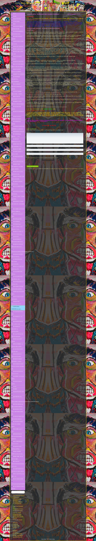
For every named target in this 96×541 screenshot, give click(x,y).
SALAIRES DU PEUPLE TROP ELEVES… (17, 183)
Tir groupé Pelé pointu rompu (18, 391)
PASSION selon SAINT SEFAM (17, 340)
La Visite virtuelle (16, 21)
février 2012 (15, 524)
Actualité (14, 16)
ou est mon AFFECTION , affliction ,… (17, 273)
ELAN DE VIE (16, 236)
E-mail (28, 148)
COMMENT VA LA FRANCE (18, 74)
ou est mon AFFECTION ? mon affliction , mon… (17, 278)
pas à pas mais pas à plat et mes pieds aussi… (17, 350)
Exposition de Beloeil (17, 501)
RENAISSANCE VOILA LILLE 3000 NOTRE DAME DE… (17, 412)
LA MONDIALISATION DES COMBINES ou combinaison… (18, 127)
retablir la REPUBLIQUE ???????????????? (17, 442)
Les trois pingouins (17, 503)
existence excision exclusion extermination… (17, 298)
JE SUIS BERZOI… (17, 221)
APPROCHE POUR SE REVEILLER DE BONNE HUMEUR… (17, 436)
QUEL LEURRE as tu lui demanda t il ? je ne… (17, 228)
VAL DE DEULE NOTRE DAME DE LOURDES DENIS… (17, 424)
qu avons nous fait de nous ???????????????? (17, 372)
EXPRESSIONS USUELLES (18, 131)
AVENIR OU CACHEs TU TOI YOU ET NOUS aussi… (17, 233)
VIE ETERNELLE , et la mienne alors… (17, 318)
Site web (28, 152)
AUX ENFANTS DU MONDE (16, 122)
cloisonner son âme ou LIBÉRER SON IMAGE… (17, 117)
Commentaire (29, 132)
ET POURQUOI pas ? (17, 224)
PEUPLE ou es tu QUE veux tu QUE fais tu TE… (18, 268)
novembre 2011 (16, 525)
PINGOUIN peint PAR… (17, 219)
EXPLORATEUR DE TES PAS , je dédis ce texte (17, 323)
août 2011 (15, 527)
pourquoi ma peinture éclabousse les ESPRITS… (17, 70)
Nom (28, 144)
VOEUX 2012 (16, 497)
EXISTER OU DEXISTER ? (18, 61)
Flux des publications (17, 533)
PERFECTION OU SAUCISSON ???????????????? (18, 97)
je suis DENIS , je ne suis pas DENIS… (18, 377)
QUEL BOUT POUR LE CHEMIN (17, 37)
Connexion (15, 531)
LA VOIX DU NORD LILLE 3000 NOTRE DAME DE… (18, 418)
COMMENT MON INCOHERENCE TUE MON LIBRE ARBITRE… (17, 167)
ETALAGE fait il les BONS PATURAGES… (17, 193)
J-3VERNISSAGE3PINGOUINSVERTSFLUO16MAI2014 (18, 250)
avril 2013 (15, 522)
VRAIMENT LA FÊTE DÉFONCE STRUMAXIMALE (18, 102)
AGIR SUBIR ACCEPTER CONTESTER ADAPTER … (17, 288)
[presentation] (36, 161)
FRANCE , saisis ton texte (18, 49)
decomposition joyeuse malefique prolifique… (16, 447)
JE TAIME (15, 388)
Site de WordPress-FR (17, 536)
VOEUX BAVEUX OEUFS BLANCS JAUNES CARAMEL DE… (18, 366)
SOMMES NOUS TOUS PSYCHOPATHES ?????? (17, 145)
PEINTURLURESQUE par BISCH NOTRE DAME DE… (17, 405)
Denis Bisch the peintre (25, 3)
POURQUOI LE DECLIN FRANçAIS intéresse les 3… (17, 245)
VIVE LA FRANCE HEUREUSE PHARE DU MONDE (17, 87)
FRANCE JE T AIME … (17, 149)
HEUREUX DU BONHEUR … (18, 112)
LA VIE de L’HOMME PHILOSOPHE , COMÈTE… (17, 92)
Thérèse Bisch (16, 514)
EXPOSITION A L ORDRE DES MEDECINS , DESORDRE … (18, 204)
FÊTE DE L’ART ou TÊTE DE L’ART (17, 53)
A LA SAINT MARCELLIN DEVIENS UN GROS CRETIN (18, 470)
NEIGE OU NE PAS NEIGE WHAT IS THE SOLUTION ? (18, 65)
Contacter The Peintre (17, 18)
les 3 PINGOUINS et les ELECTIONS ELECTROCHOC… (17, 262)
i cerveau (14, 386)
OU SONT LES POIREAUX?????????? (16, 140)
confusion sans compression (18, 46)
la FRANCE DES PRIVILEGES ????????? (16, 303)
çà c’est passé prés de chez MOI (17, 313)
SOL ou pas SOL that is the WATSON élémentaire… (17, 335)
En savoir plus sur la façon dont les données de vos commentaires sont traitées (66, 168)
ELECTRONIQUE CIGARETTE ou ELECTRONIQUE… (16, 79)
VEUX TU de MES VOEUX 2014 (18, 188)
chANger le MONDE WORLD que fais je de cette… (17, 452)
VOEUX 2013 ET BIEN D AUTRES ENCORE (17, 27)
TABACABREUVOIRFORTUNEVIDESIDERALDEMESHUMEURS (18, 401)
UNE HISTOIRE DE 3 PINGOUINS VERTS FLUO (17, 240)
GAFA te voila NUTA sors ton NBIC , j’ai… (18, 475)
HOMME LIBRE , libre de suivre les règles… (17, 457)
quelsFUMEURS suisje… (18, 396)
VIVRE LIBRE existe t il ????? (17, 430)
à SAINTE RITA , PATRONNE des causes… (17, 308)
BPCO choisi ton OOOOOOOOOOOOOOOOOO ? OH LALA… (18, 464)
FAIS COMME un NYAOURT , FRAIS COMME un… (18, 210)
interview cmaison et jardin (18, 478)
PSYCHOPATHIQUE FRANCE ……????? (16, 135)
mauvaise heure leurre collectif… (16, 107)
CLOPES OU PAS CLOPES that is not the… (17, 42)
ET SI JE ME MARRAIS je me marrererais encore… (17, 32)
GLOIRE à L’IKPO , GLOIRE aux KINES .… (18, 198)
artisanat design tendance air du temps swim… (17, 283)
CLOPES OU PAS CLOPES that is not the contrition (18, 517)
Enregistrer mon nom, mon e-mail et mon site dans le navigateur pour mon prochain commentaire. (43, 157)
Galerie (14, 23)
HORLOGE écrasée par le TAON (17, 215)
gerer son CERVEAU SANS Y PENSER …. (18, 487)
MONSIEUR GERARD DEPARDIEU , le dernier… (17, 360)
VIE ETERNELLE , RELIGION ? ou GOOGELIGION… (16, 329)
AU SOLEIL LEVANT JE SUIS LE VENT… (17, 153)
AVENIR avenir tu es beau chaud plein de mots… (17, 173)
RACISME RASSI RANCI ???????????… (17, 158)
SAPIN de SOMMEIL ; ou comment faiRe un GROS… (17, 345)
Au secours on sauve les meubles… (17, 382)
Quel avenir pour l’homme (19, 495)
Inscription (15, 530)
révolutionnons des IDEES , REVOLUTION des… (17, 255)
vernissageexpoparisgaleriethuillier (18, 483)
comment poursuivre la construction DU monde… (17, 355)
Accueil (14, 13)
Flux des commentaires (18, 535)
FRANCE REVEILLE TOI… (18, 161)
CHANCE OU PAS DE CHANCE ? (17, 58)
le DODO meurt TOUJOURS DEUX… (18, 293)
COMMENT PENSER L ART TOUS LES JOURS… (18, 178)
